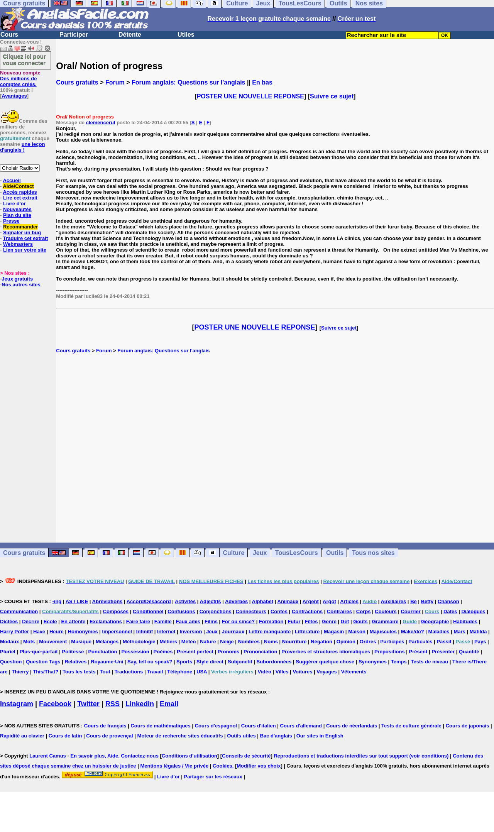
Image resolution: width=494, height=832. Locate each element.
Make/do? (412, 631)
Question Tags (43, 662)
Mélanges (107, 641)
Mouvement (53, 641)
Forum (115, 82)
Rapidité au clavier (22, 736)
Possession (135, 651)
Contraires (339, 611)
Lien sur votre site (24, 250)
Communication (19, 611)
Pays (480, 641)
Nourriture (294, 641)
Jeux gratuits (17, 279)
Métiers (168, 641)
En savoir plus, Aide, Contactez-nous (114, 756)
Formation (271, 621)
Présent (418, 651)
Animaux (288, 601)
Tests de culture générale (411, 726)
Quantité (469, 651)
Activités (185, 601)
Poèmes (163, 651)
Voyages (326, 672)
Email (169, 704)
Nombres (249, 641)
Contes (279, 611)
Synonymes (373, 662)
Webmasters (18, 244)
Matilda (478, 631)
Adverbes (236, 601)
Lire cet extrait (20, 198)
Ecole (50, 621)
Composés (116, 611)
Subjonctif (240, 662)
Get (345, 621)
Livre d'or (14, 203)
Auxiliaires (393, 601)
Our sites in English (319, 736)
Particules (420, 641)
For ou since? (238, 621)
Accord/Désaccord (149, 601)
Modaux (9, 641)
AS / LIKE (77, 601)
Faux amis (188, 621)
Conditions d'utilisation (189, 756)
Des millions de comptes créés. (20, 78)
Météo (188, 641)
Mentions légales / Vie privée (174, 766)
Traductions (129, 672)
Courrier (410, 611)
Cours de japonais (467, 726)
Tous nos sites (373, 553)
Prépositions (389, 651)
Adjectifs (210, 601)
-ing (56, 601)
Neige (226, 641)
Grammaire (385, 621)
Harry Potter (14, 631)
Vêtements (354, 672)
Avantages (14, 96)
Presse (11, 221)
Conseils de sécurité (246, 756)
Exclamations (106, 621)
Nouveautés (17, 209)
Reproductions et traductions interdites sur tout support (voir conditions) (361, 756)
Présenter (443, 651)
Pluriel (7, 651)
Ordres (368, 641)
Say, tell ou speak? (149, 662)
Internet (166, 631)
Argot (329, 601)
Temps (399, 662)
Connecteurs (251, 611)
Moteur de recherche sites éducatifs (180, 736)
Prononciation (260, 651)
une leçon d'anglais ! (22, 147)
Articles (349, 601)
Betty (427, 601)
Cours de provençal (109, 736)
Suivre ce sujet (332, 96)
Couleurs (385, 611)
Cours (9, 34)
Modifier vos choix (259, 766)
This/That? (45, 672)
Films (211, 621)
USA (201, 672)
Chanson (448, 601)
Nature (208, 641)
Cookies (222, 766)
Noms (271, 641)
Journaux (233, 631)
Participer (73, 34)
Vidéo (264, 672)
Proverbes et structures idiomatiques (325, 651)
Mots (29, 641)
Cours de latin (65, 736)
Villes (282, 672)
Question (11, 662)
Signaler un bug (22, 232)
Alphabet (263, 601)
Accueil (11, 180)
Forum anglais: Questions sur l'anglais (188, 82)
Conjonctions (216, 611)
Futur (294, 621)
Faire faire (138, 621)
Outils (334, 553)
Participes (392, 641)
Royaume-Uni (107, 662)
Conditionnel (148, 611)
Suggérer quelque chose (325, 662)
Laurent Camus (47, 756)
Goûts (360, 621)
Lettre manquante (270, 631)
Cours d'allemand (301, 726)
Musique (81, 641)
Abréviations (107, 601)
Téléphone (179, 672)
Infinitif (144, 631)
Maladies (439, 631)
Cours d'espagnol (216, 726)
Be (413, 601)
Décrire (30, 621)
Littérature (307, 631)
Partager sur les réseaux (213, 777)
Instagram (16, 704)
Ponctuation (102, 651)
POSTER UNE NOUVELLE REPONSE (250, 96)
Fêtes (311, 621)
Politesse (73, 651)
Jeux (260, 553)
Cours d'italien (258, 726)
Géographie (435, 621)
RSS (112, 704)
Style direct (209, 662)
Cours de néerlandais (351, 726)
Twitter (88, 704)
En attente (73, 621)
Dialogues (473, 611)
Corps (363, 611)
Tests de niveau (429, 662)
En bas (262, 82)
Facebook (55, 704)
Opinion (346, 641)
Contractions (307, 611)
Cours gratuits (77, 82)
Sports (184, 662)
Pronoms (228, 651)
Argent (311, 601)
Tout (105, 672)
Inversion (191, 631)
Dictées (9, 621)
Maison (356, 631)
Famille (163, 621)
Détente (129, 34)
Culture (233, 553)
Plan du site (17, 215)
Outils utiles (241, 736)
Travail (155, 672)
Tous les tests (79, 672)
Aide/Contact (18, 186)
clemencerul (100, 122)
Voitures (302, 672)
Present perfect (195, 651)
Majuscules (383, 631)
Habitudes (465, 621)
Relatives (75, 662)
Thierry (20, 672)
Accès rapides (20, 192)
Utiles (186, 34)
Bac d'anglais (276, 736)
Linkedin (139, 704)
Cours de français (105, 726)
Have (39, 631)
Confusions (181, 611)
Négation (321, 641)
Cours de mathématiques (160, 726)
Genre (329, 621)
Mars (459, 631)
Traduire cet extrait (25, 238)
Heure (56, 631)
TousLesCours (296, 553)
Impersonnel (117, 631)
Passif (443, 641)
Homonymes (83, 631)
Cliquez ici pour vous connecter (24, 59)
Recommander (20, 227)
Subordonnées (273, 662)
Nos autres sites (21, 284)
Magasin (334, 631)
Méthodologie (139, 641)
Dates (450, 611)
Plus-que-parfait (39, 651)
